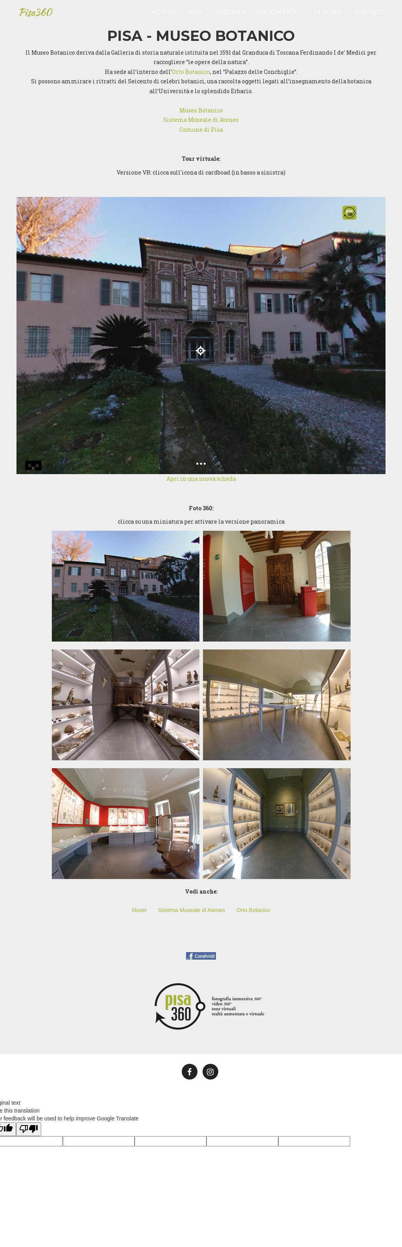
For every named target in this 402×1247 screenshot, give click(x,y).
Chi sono (325, 13)
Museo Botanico (201, 110)
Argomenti (277, 13)
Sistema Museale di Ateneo (201, 119)
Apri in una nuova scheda (201, 478)
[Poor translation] (28, 1129)
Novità (163, 13)
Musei (139, 910)
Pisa (195, 13)
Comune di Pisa (201, 129)
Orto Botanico (191, 71)
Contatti (370, 13)
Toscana (230, 13)
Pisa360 (35, 13)
